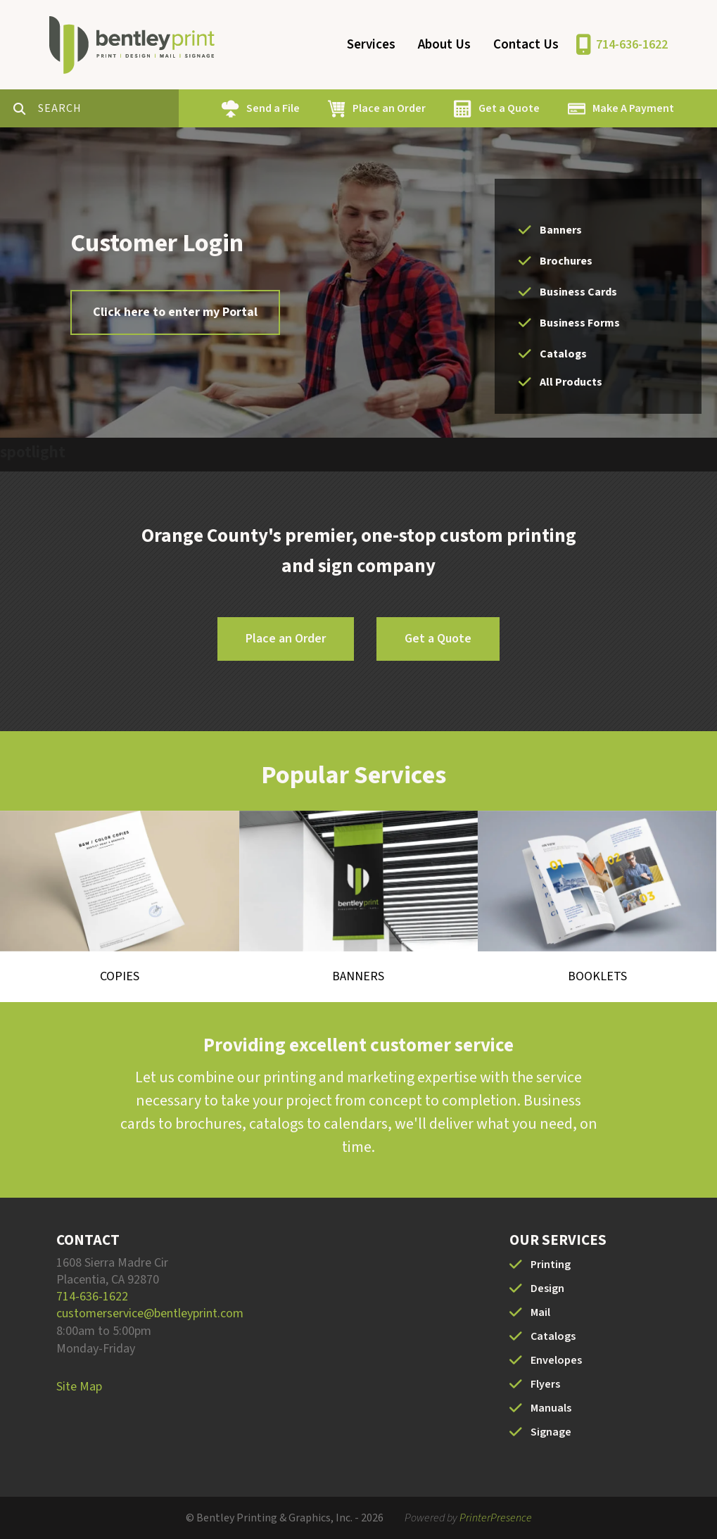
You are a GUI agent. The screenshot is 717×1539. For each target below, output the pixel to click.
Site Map (79, 1386)
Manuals (551, 1408)
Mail (540, 1312)
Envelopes (556, 1360)
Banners (561, 230)
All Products (571, 382)
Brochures (566, 261)
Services (371, 44)
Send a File (273, 108)
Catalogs (563, 354)
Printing (551, 1264)
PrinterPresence (495, 1518)
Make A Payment (633, 108)
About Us (444, 44)
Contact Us (526, 44)
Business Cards (578, 292)
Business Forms (580, 323)
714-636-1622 (632, 44)
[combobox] (108, 108)
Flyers (545, 1384)
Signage (551, 1432)
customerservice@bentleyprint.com (149, 1313)
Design (547, 1288)
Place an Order (389, 108)
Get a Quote (509, 108)
